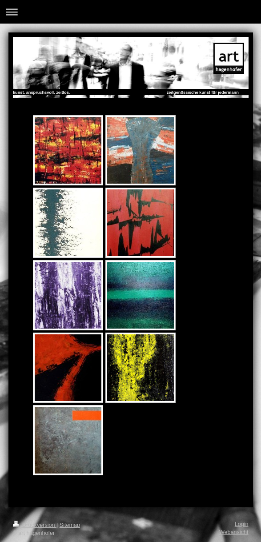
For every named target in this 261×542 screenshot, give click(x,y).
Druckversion (34, 525)
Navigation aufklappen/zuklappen (130, 11)
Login (242, 524)
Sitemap (70, 525)
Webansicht (234, 532)
